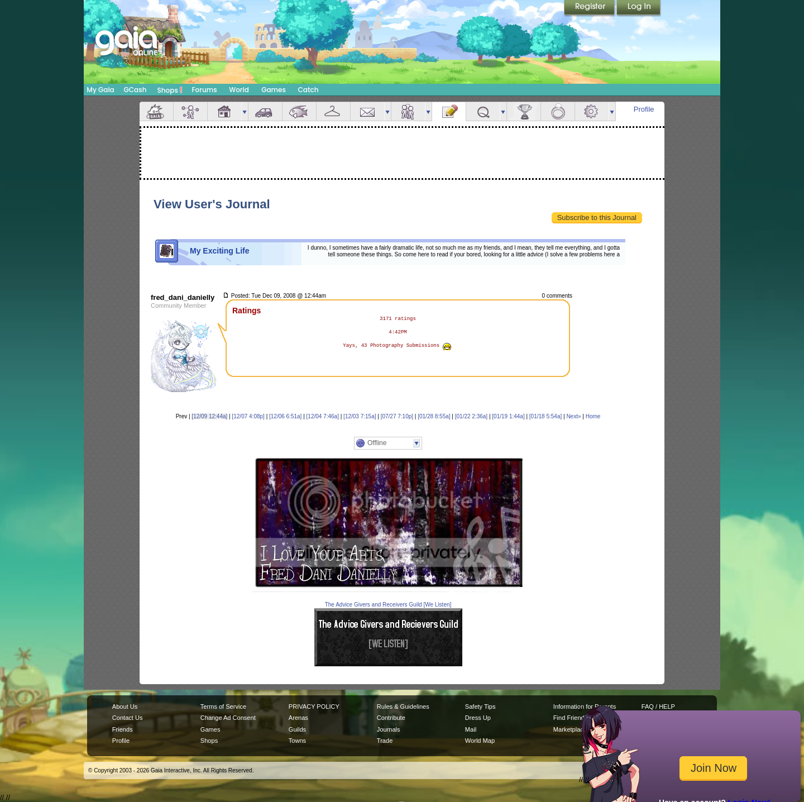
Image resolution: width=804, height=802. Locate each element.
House (224, 111)
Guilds (297, 729)
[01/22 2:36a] (471, 416)
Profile (644, 109)
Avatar (190, 111)
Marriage (558, 111)
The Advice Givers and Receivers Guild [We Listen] (388, 605)
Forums (204, 89)
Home (593, 416)
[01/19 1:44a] (508, 416)
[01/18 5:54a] (545, 416)
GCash (135, 89)
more (244, 111)
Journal (449, 111)
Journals (388, 729)
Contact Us (127, 717)
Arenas (298, 717)
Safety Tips (480, 706)
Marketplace (570, 729)
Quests (483, 111)
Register (590, 8)
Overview (156, 111)
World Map (480, 740)
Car (265, 111)
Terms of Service (223, 706)
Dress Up (478, 717)
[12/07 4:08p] (248, 416)
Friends (408, 111)
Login (638, 8)
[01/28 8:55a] (434, 416)
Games (273, 89)
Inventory (333, 111)
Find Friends (570, 717)
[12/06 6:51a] (285, 416)
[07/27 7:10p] (397, 416)
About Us (124, 706)
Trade (385, 740)
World (239, 89)
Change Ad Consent (228, 717)
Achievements (523, 111)
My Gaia (100, 89)
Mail (367, 111)
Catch (308, 89)
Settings (592, 111)
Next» (573, 416)
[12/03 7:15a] (359, 416)
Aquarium (299, 111)
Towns (297, 740)
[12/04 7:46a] (323, 416)
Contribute (391, 717)
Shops (170, 90)
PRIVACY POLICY (314, 706)
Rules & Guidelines (403, 706)
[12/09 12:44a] (209, 416)
